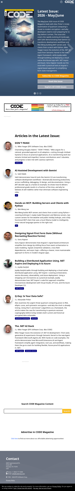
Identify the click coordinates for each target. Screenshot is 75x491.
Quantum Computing (22, 318)
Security (34, 318)
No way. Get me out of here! (42, 488)
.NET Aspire (19, 288)
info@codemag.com (18, 474)
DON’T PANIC (22, 142)
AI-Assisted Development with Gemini (36, 170)
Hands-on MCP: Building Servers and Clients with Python (42, 204)
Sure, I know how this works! (23, 488)
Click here (14, 439)
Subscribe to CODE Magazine (55, 76)
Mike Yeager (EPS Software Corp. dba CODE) (35, 146)
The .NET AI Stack (24, 326)
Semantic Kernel (31, 351)
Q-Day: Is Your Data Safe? (29, 296)
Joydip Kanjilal (23, 267)
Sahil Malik (22, 174)
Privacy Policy (10, 480)
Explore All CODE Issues (55, 87)
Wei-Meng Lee (23, 209)
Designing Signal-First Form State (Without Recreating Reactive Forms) (38, 234)
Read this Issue (56, 81)
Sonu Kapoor (23, 239)
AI (16, 195)
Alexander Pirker (24, 299)
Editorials (19, 163)
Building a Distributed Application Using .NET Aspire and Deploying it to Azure (40, 262)
